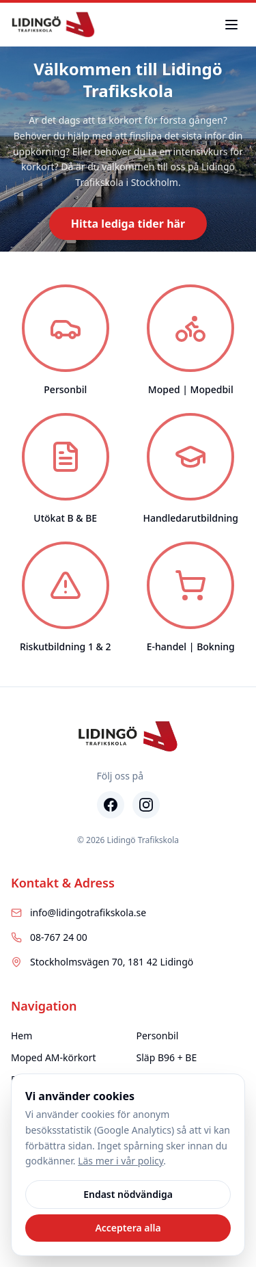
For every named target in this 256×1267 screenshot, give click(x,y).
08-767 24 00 (49, 937)
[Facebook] (110, 804)
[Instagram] (146, 804)
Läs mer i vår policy (120, 1160)
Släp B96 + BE (167, 1057)
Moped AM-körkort (53, 1057)
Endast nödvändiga (128, 1194)
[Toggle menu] (231, 24)
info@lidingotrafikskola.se (78, 912)
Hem (21, 1035)
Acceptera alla (127, 1227)
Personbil (158, 1035)
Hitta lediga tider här (128, 223)
